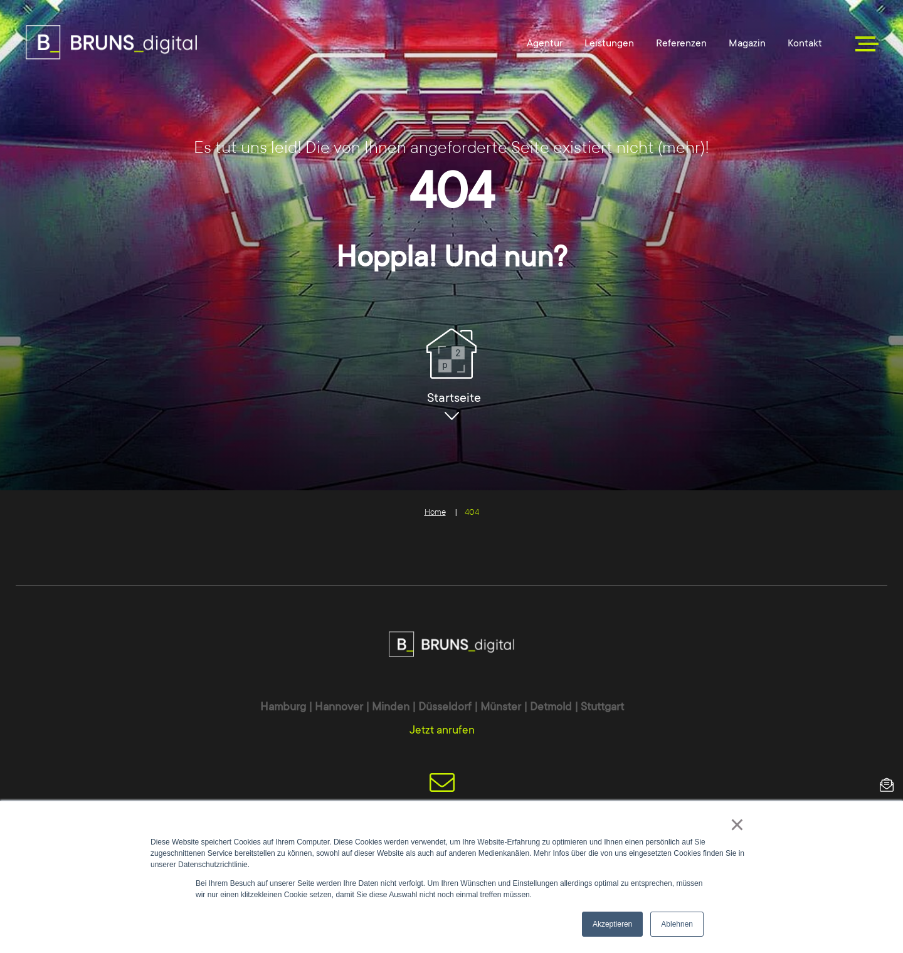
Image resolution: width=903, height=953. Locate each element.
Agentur (544, 43)
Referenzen (681, 43)
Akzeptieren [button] (612, 924)
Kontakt (805, 43)
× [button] (737, 824)
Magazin (747, 43)
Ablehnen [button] (677, 924)
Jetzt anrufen (442, 730)
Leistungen (609, 43)
